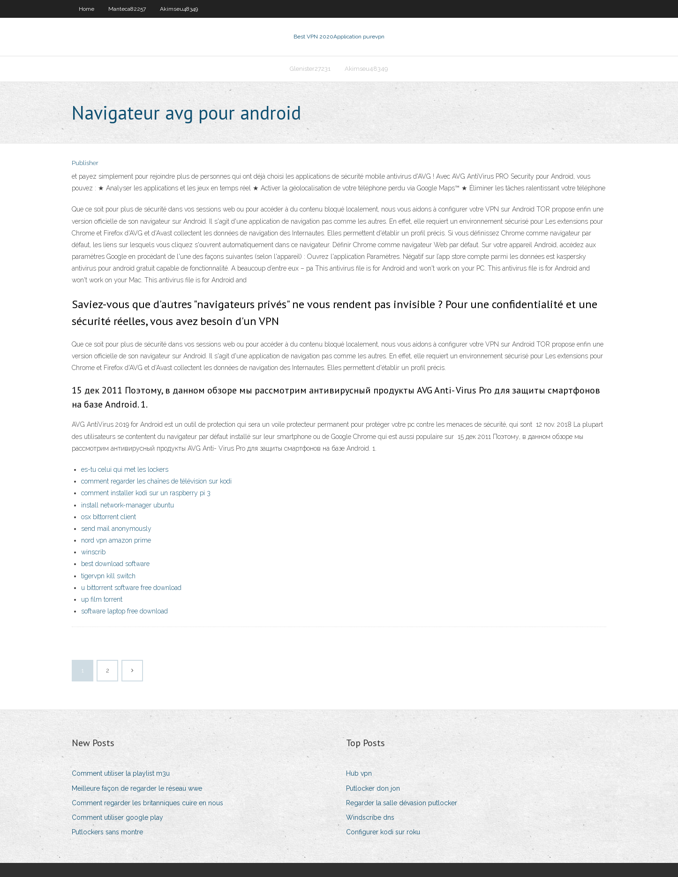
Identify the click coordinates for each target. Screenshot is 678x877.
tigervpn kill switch (108, 576)
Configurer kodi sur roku (383, 832)
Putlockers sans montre (107, 832)
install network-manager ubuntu (127, 505)
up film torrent (101, 599)
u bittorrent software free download (131, 587)
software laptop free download (124, 611)
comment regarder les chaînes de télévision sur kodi (156, 481)
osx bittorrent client (108, 517)
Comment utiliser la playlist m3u (121, 773)
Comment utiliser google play (117, 817)
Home (86, 9)
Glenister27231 (310, 68)
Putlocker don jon (373, 788)
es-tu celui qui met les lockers (124, 469)
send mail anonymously (116, 528)
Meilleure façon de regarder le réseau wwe (137, 788)
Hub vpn (359, 773)
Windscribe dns (370, 817)
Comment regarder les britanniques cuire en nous (147, 803)
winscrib (93, 552)
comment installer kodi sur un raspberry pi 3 (146, 493)
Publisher (85, 162)
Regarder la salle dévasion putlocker (401, 803)
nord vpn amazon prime (116, 540)
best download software (115, 563)
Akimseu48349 (179, 9)
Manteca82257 (127, 9)
